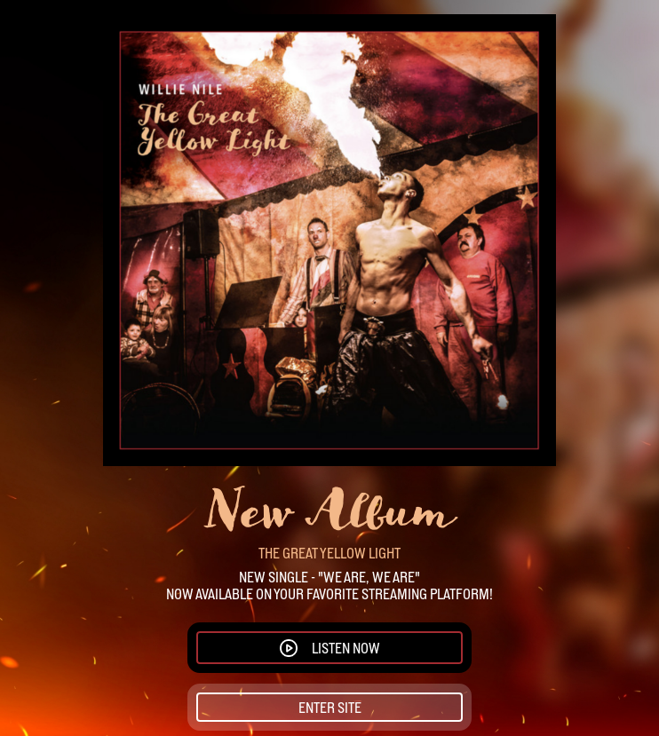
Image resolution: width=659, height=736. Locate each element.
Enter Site (329, 708)
